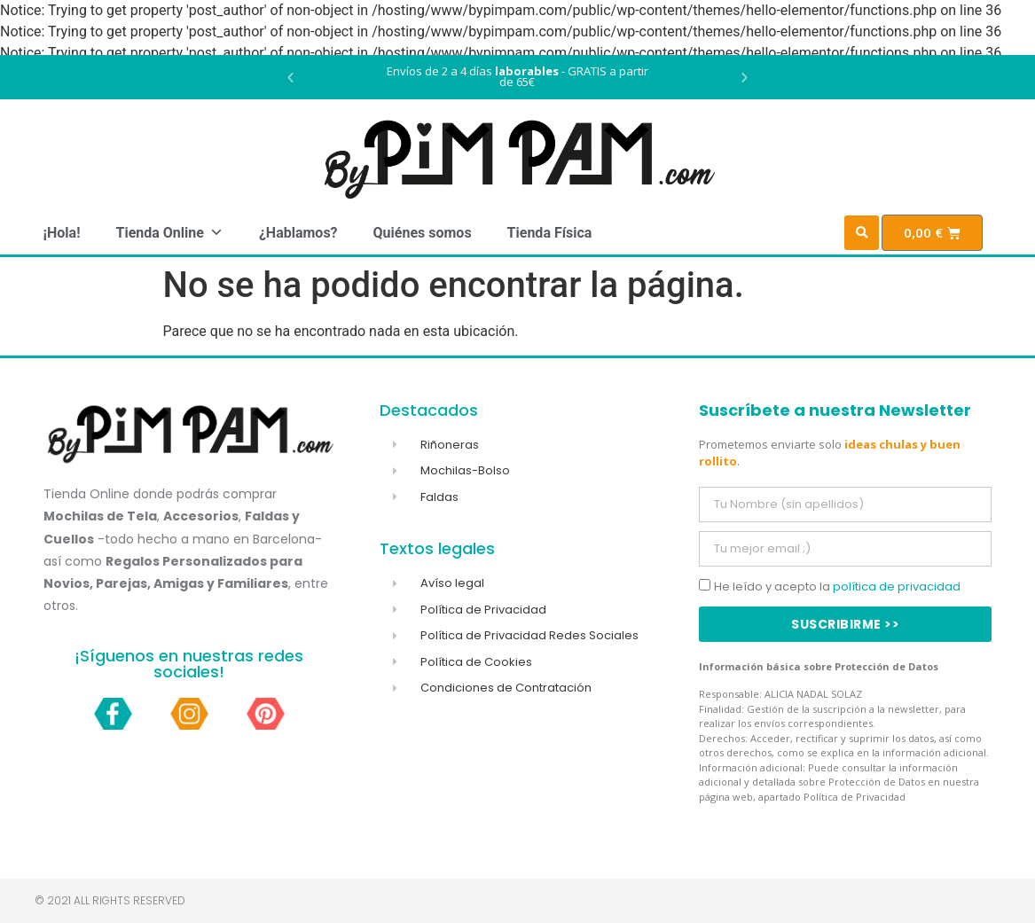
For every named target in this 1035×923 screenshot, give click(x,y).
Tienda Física (549, 232)
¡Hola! (62, 232)
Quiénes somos (422, 232)
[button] (290, 77)
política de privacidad (897, 586)
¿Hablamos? (298, 232)
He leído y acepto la (837, 586)
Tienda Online (169, 232)
